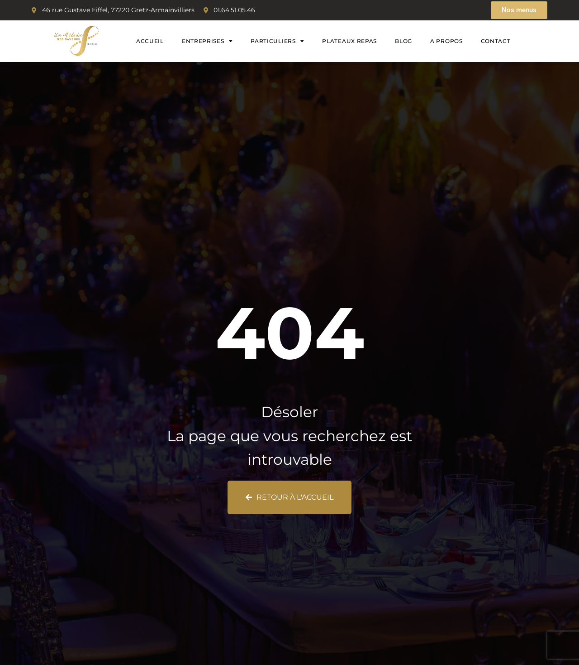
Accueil (150, 41)
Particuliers (277, 41)
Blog (403, 41)
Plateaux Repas (349, 41)
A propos (446, 41)
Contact (496, 41)
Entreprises (207, 41)
